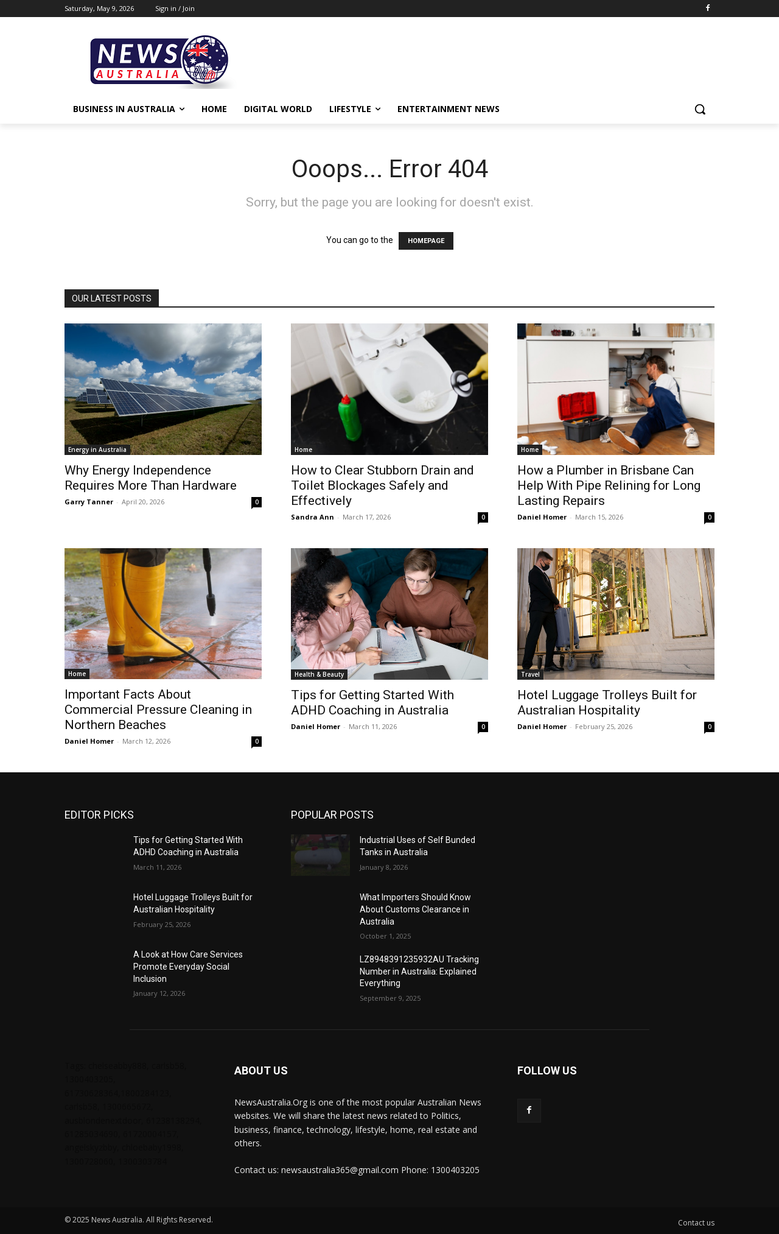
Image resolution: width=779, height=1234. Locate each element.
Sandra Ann (312, 516)
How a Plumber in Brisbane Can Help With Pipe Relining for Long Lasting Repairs (608, 485)
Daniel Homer (542, 516)
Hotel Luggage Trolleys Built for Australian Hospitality (607, 702)
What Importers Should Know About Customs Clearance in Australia (415, 909)
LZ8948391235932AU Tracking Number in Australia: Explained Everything (419, 971)
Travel (530, 674)
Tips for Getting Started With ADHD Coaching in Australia (372, 702)
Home (303, 449)
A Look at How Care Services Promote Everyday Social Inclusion (188, 966)
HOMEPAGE (426, 241)
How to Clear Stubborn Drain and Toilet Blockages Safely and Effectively (382, 485)
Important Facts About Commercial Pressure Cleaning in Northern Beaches (158, 709)
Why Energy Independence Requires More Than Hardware (151, 478)
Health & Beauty (319, 674)
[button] (699, 109)
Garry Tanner (89, 501)
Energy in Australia (97, 449)
